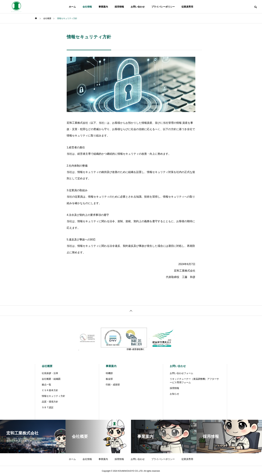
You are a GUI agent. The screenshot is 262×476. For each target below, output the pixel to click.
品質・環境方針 (50, 401)
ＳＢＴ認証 (47, 407)
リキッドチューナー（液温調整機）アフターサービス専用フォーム (194, 381)
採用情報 (119, 6)
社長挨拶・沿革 (50, 373)
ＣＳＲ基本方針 (50, 390)
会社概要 (47, 366)
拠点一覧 (46, 384)
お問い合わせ (138, 6)
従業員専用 (187, 6)
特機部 (109, 373)
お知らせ (174, 393)
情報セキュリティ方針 (53, 396)
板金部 (109, 379)
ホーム (72, 6)
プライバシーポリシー (163, 6)
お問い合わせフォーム (181, 373)
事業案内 (103, 6)
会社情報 (87, 6)
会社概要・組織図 (51, 379)
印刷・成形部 (113, 384)
